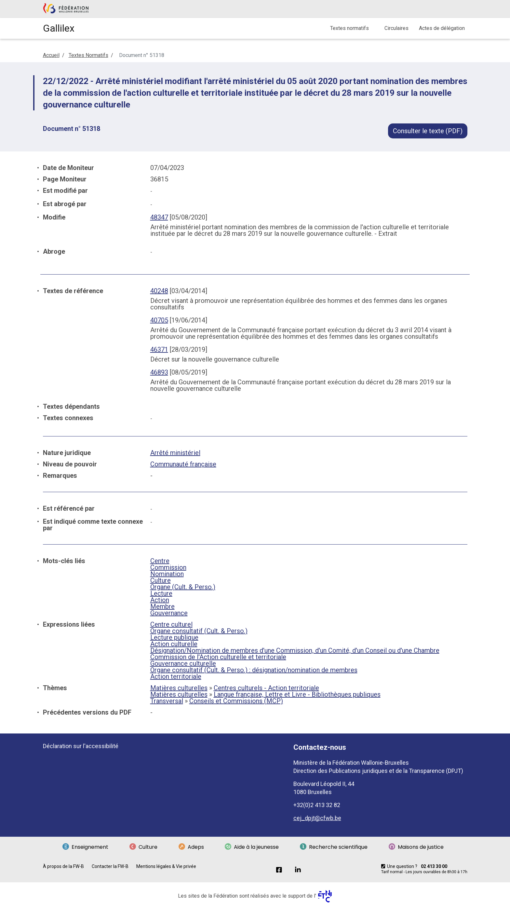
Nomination (167, 574)
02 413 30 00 (434, 866)
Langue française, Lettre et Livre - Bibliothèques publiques (297, 694)
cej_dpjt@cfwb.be (317, 818)
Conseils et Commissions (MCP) (236, 701)
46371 (159, 349)
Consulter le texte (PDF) (428, 131)
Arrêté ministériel (175, 453)
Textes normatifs (349, 28)
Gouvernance (169, 613)
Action (159, 600)
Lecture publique (174, 637)
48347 (159, 217)
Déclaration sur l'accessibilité (80, 746)
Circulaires (396, 28)
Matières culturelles (179, 688)
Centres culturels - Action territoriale (266, 688)
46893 (159, 372)
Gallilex (58, 28)
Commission (168, 567)
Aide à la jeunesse (252, 847)
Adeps (191, 847)
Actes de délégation (442, 28)
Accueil (51, 55)
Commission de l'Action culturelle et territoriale (218, 657)
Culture (160, 580)
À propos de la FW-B (63, 866)
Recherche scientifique (334, 847)
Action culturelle (173, 644)
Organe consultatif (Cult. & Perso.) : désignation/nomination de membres (253, 670)
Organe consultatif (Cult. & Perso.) (199, 631)
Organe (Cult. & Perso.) (182, 587)
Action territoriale (175, 676)
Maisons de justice (416, 847)
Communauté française (183, 464)
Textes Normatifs (88, 55)
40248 (159, 291)
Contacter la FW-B (110, 866)
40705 (159, 320)
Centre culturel (171, 624)
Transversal (166, 701)
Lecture (161, 593)
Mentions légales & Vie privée (166, 866)
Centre (159, 561)
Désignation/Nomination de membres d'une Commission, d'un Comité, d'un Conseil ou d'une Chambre (294, 650)
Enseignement (85, 847)
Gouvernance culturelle (183, 663)
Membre (162, 606)
